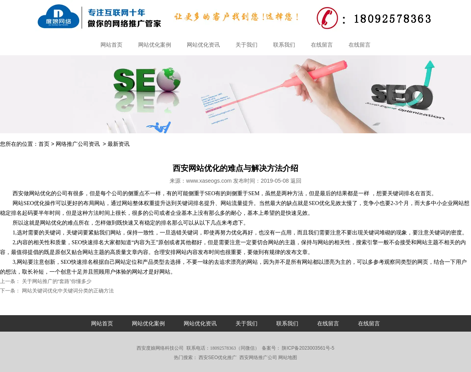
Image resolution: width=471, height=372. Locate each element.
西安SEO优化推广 (218, 357)
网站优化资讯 (203, 45)
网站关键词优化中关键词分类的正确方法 (67, 291)
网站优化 (40, 193)
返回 (295, 181)
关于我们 (246, 45)
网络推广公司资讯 (78, 144)
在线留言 (322, 45)
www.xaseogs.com (209, 181)
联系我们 (284, 45)
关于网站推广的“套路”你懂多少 (55, 281)
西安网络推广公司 (258, 357)
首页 (43, 144)
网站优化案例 (154, 45)
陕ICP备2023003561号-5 (307, 348)
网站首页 (111, 45)
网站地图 (287, 357)
